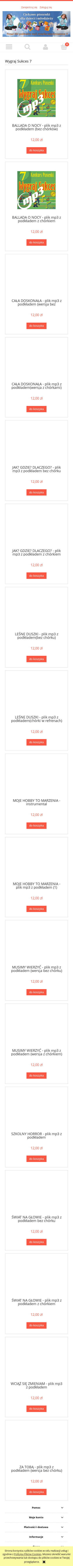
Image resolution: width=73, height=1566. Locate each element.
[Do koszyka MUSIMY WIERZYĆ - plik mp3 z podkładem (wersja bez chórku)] (36, 992)
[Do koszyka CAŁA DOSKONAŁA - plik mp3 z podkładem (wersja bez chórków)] (36, 326)
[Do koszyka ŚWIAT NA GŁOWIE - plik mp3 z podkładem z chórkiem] (36, 1325)
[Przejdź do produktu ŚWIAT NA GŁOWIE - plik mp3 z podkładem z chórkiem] (36, 1277)
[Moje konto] (46, 47)
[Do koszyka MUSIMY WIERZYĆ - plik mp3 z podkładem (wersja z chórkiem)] (36, 1075)
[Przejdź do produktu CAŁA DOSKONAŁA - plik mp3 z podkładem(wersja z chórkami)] (36, 361)
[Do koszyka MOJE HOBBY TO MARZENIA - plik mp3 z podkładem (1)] (36, 909)
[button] (9, 47)
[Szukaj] (27, 46)
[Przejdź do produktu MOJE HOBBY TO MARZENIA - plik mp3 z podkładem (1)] (36, 860)
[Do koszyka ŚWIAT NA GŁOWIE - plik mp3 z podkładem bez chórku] (36, 1242)
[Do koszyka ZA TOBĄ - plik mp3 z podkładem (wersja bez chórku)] (36, 1492)
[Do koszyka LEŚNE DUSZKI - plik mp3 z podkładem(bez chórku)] (36, 659)
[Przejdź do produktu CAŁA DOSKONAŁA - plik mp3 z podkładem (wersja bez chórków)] (36, 277)
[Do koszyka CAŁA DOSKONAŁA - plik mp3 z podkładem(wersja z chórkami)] (36, 409)
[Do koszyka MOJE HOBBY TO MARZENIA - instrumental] (36, 825)
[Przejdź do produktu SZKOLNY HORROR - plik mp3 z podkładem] (36, 1110)
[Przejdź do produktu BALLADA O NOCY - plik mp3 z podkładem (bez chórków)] (36, 98)
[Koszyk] (64, 46)
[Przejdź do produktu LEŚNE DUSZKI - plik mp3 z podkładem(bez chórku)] (36, 611)
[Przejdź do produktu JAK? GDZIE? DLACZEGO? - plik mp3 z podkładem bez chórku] (36, 444)
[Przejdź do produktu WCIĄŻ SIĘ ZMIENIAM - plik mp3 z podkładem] (36, 1360)
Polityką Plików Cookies (27, 1554)
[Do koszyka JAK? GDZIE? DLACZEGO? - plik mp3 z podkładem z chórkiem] (36, 575)
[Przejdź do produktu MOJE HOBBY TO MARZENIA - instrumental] (36, 777)
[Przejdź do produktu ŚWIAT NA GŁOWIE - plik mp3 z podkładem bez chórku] (36, 1194)
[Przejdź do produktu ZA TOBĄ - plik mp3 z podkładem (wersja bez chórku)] (36, 1444)
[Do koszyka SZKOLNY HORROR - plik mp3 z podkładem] (36, 1159)
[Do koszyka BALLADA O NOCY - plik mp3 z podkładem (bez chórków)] (36, 150)
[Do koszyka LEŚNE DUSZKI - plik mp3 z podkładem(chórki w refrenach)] (36, 742)
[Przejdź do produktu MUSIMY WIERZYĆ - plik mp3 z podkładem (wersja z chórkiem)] (36, 1027)
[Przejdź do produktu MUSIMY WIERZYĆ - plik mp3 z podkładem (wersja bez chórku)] (36, 944)
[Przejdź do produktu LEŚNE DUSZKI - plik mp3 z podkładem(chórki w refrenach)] (36, 694)
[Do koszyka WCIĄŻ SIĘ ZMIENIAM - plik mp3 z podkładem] (36, 1409)
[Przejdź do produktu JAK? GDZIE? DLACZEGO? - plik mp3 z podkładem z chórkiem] (36, 527)
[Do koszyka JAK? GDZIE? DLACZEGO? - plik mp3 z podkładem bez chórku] (36, 492)
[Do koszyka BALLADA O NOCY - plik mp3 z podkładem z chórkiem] (36, 242)
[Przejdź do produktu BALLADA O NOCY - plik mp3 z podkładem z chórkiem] (36, 190)
